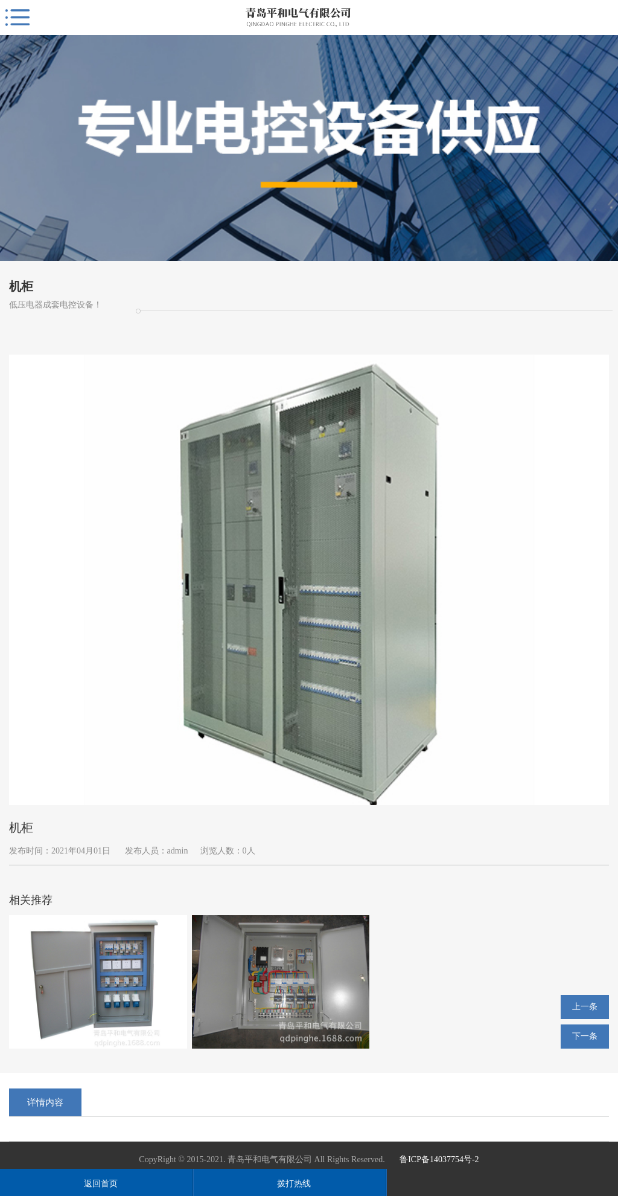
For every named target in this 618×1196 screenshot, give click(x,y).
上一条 (584, 1006)
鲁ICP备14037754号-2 (439, 1159)
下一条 (584, 1036)
